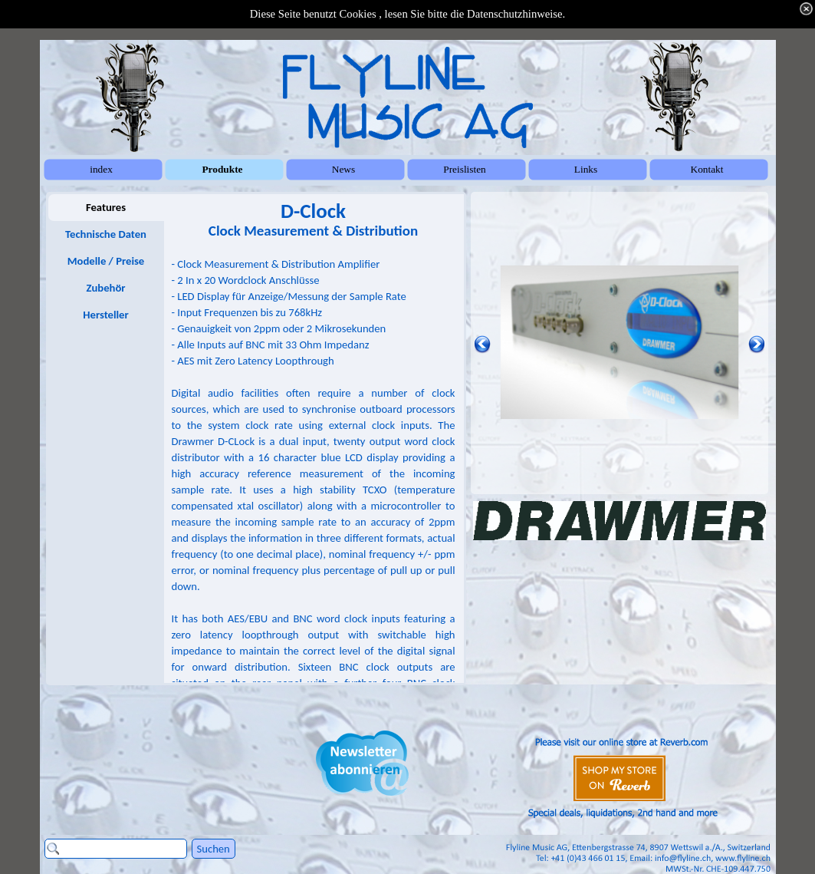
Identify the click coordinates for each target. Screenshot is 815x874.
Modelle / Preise (105, 261)
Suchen (213, 849)
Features (106, 207)
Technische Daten (105, 234)
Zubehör (105, 288)
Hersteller (105, 315)
